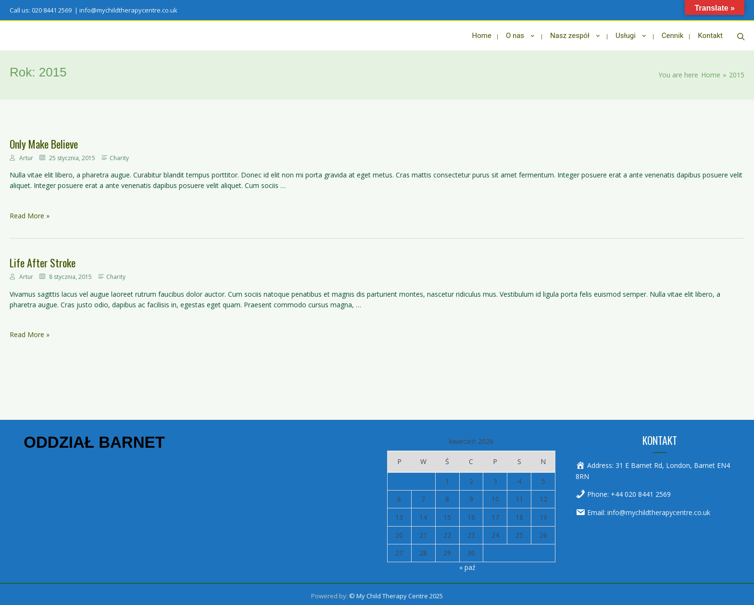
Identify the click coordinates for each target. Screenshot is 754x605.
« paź (467, 563)
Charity (119, 155)
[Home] (710, 71)
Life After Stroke (42, 259)
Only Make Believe (44, 140)
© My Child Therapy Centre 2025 (396, 592)
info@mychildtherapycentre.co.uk (658, 509)
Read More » (30, 212)
